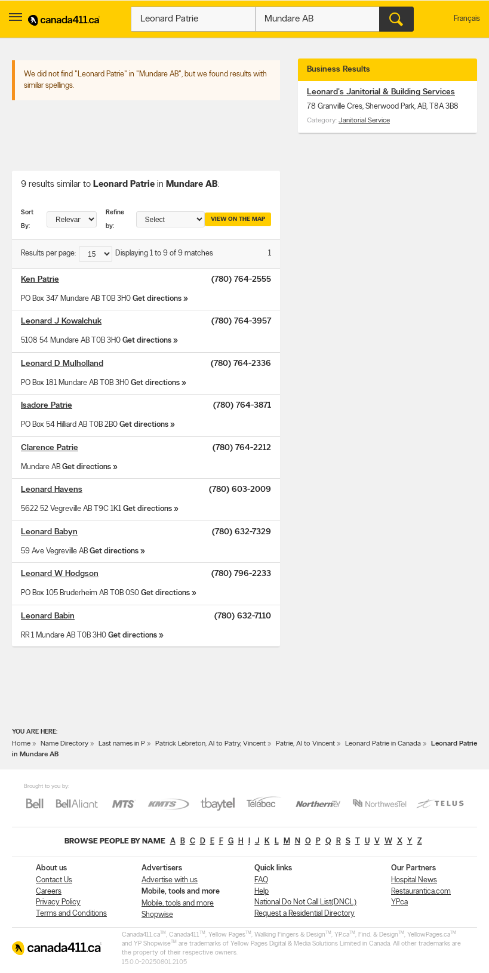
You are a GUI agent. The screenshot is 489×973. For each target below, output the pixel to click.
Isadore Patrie (46, 405)
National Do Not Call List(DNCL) (305, 902)
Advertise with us (170, 880)
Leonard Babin (48, 616)
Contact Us (54, 880)
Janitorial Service (364, 120)
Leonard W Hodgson (60, 573)
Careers (48, 891)
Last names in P (122, 743)
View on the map (238, 219)
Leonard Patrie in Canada (383, 743)
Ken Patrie (40, 279)
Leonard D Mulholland (62, 363)
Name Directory (64, 743)
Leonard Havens (51, 489)
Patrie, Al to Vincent (305, 743)
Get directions (157, 299)
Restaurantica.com (421, 891)
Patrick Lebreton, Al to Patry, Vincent (210, 743)
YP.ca (399, 902)
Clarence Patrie (49, 448)
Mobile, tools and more (178, 903)
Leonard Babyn (49, 532)
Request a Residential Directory (304, 913)
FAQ (261, 880)
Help (261, 891)
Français (467, 19)
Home (21, 743)
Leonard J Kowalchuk (61, 321)
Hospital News (414, 880)
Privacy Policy (58, 902)
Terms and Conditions (71, 913)
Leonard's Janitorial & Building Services (381, 92)
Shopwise (157, 915)
